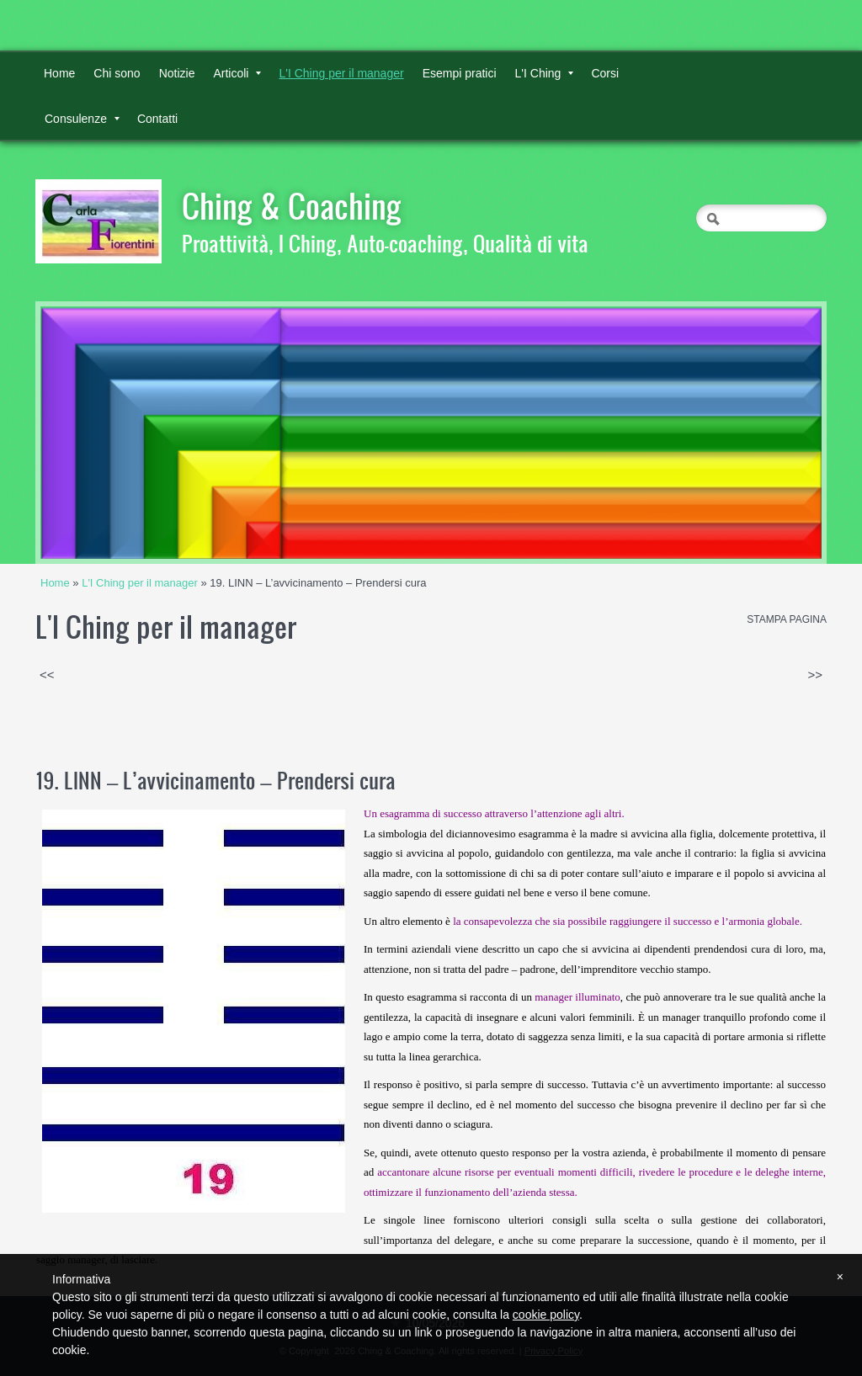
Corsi (605, 73)
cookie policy (546, 1314)
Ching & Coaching (292, 205)
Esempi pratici (460, 73)
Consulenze (82, 118)
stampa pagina (787, 619)
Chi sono (116, 73)
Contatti (157, 118)
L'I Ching (544, 73)
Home (59, 73)
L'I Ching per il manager (341, 73)
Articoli (237, 73)
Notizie (177, 73)
